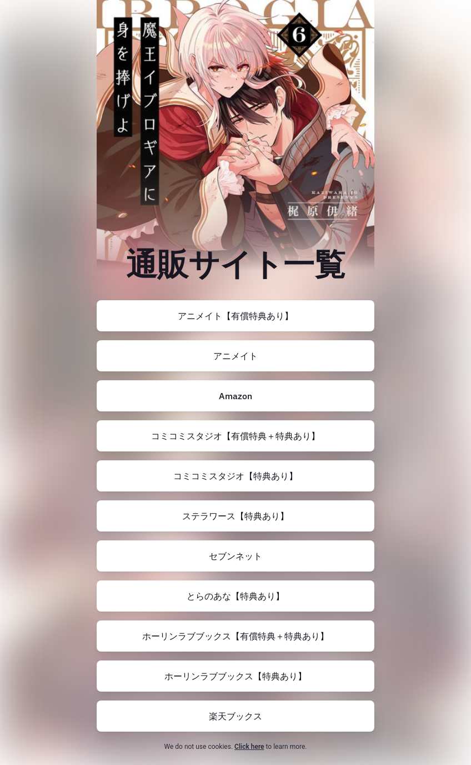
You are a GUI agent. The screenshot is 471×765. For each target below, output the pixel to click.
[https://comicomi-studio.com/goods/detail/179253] (235, 475)
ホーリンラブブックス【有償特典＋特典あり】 (235, 636)
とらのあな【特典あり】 (235, 596)
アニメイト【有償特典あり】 (235, 315)
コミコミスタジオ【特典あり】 (235, 475)
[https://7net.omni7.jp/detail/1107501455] (235, 556)
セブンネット (235, 556)
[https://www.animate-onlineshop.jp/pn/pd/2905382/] (235, 355)
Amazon (235, 395)
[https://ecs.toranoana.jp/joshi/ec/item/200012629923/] (235, 596)
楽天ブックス (235, 716)
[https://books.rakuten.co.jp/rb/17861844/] (235, 716)
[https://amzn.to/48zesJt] (235, 395)
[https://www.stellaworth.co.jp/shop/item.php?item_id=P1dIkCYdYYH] (235, 515)
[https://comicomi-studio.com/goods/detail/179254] (235, 435)
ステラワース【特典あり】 (235, 515)
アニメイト (235, 355)
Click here (249, 747)
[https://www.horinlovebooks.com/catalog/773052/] (235, 676)
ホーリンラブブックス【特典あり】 (235, 676)
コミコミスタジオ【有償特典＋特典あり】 (235, 435)
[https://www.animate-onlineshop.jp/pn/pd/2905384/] (235, 315)
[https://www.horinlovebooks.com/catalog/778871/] (235, 636)
